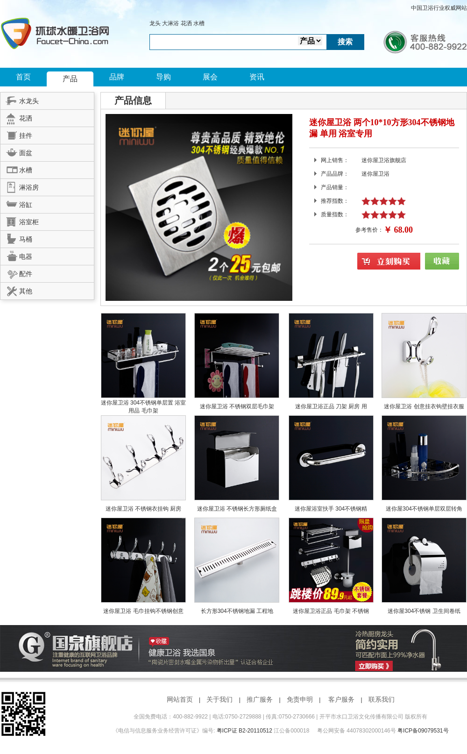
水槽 (199, 23)
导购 (163, 77)
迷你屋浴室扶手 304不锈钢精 (331, 508)
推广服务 (260, 699)
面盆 (16, 151)
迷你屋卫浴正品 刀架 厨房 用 (331, 406)
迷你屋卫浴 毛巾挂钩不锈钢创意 (143, 611)
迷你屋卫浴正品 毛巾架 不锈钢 (331, 611)
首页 (23, 77)
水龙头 (19, 99)
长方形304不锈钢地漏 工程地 (237, 611)
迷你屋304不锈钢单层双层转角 (424, 508)
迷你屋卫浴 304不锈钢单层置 (138, 402)
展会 (210, 77)
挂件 (16, 134)
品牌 (116, 77)
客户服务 (341, 699)
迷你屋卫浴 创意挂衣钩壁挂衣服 (424, 406)
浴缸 (16, 203)
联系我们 (381, 699)
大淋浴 (170, 23)
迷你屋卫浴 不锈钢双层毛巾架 (237, 406)
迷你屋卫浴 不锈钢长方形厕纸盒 (237, 508)
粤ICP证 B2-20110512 (244, 730)
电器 (16, 255)
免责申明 (300, 699)
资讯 (256, 77)
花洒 (186, 23)
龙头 (155, 23)
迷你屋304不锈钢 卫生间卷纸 (424, 611)
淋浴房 (19, 186)
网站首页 (180, 699)
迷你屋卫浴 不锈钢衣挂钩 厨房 (144, 508)
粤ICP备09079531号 (422, 730)
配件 (16, 272)
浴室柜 (19, 220)
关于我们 (219, 699)
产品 (70, 79)
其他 (16, 290)
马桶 (16, 238)
